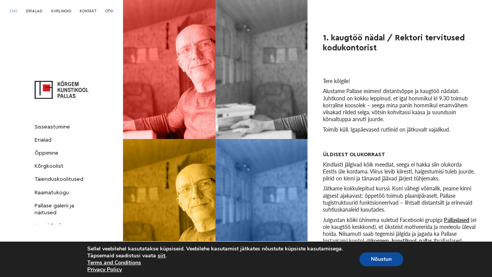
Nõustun (381, 259)
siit (161, 255)
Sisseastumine (52, 127)
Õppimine (46, 153)
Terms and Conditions (114, 262)
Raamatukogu (52, 192)
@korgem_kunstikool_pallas (399, 240)
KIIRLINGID (61, 11)
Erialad (43, 140)
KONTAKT (88, 11)
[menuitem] (13, 11)
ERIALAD (34, 11)
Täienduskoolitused (59, 179)
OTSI (109, 11)
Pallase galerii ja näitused (54, 209)
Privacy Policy (104, 269)
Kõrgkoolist (49, 166)
